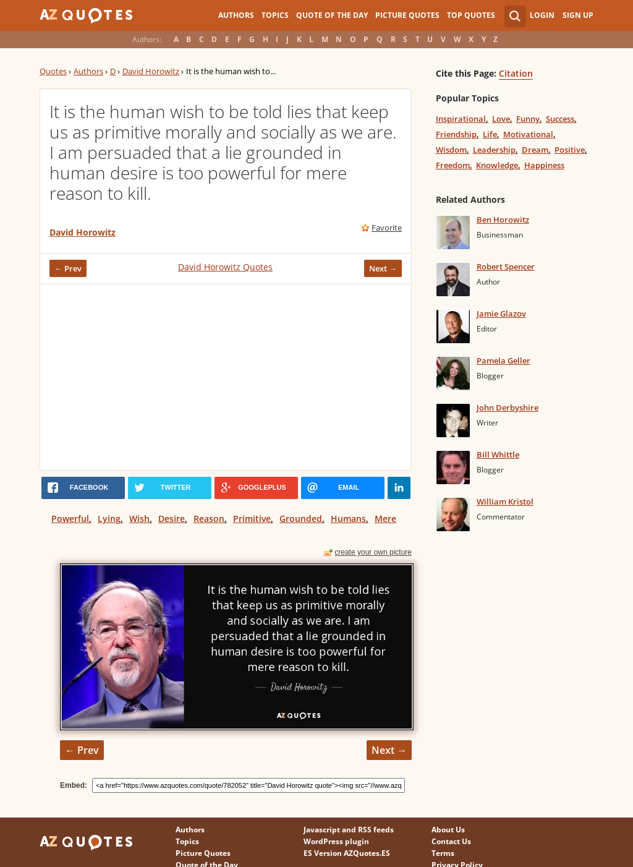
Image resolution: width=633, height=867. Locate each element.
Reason (208, 518)
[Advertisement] (225, 377)
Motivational (528, 134)
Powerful (70, 518)
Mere (385, 518)
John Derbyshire (507, 407)
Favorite (387, 227)
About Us (448, 829)
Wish (139, 518)
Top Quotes (471, 15)
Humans (348, 518)
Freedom (453, 165)
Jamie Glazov (501, 313)
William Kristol (505, 501)
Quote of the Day (332, 15)
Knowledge (497, 165)
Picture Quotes (407, 15)
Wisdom (451, 149)
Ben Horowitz (503, 219)
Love (501, 118)
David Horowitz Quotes (225, 267)
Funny (528, 118)
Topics (275, 15)
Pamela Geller (503, 360)
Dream (535, 149)
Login (542, 15)
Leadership (494, 149)
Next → (383, 268)
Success (560, 118)
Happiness (544, 165)
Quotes (53, 71)
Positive (569, 149)
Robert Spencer (506, 266)
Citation (516, 73)
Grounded (300, 518)
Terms (442, 853)
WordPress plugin (336, 841)
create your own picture (373, 552)
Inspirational (461, 118)
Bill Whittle (498, 454)
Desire (171, 518)
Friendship (456, 134)
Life (490, 134)
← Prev (68, 268)
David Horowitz (150, 71)
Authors (236, 15)
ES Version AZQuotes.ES (347, 853)
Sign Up (578, 15)
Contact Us (451, 841)
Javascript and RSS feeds (349, 829)
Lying (109, 518)
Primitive (252, 518)
